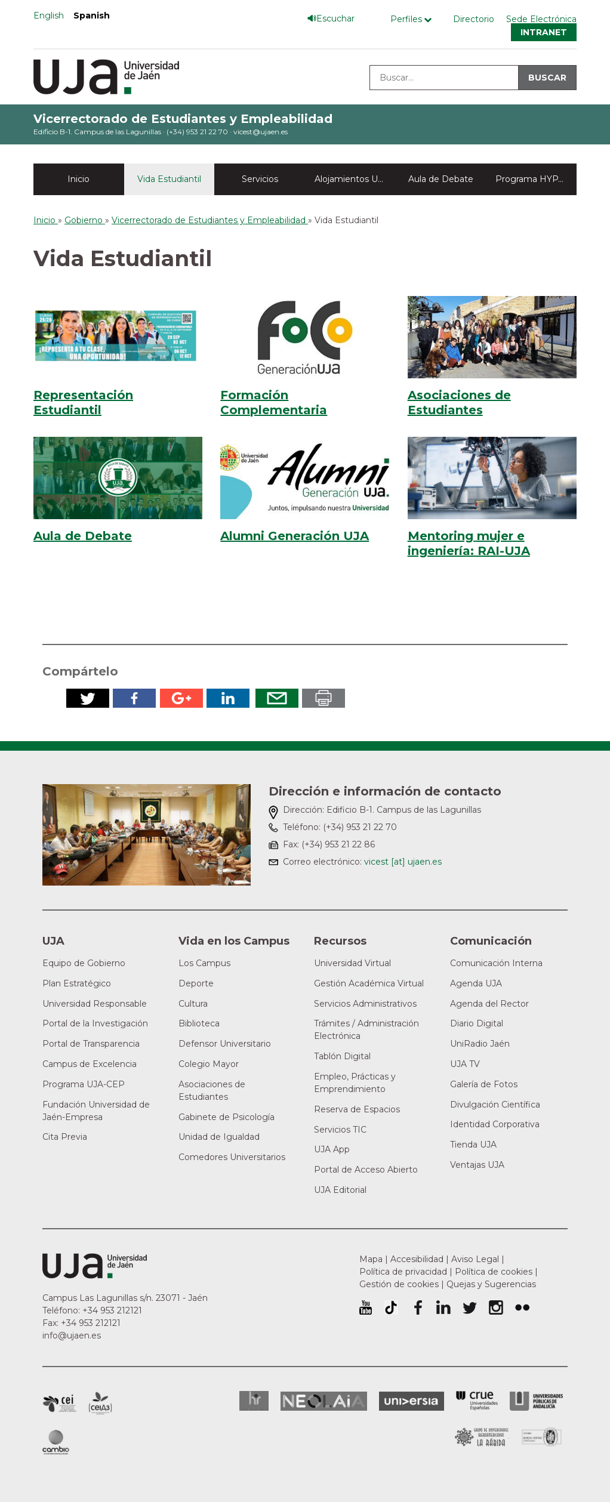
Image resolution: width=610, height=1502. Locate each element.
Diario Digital (476, 1023)
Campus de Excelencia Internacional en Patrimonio (59, 1403)
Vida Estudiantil (169, 179)
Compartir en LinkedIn (228, 698)
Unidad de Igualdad (219, 1136)
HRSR (254, 1401)
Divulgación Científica (495, 1104)
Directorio (473, 19)
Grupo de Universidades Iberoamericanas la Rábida (482, 1437)
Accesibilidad (416, 1259)
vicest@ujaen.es (260, 131)
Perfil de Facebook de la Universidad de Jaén (417, 1307)
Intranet (543, 32)
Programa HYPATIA (536, 179)
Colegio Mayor (208, 1064)
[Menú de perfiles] (414, 19)
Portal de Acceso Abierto (366, 1169)
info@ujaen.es (71, 1335)
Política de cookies (493, 1271)
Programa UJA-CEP (83, 1084)
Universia (411, 1401)
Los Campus (204, 963)
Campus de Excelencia (89, 1064)
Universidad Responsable (94, 1003)
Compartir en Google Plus (181, 698)
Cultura (193, 1003)
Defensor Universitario (224, 1043)
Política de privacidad (403, 1271)
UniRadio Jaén (480, 1043)
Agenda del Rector (489, 1003)
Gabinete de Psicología (226, 1117)
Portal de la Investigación (95, 1023)
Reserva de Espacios (357, 1109)
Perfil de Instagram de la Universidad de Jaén (496, 1307)
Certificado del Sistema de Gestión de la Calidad (542, 1435)
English (48, 15)
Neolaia (324, 1401)
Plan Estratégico (76, 983)
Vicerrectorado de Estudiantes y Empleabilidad (182, 119)
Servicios (260, 179)
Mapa (371, 1259)
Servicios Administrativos (365, 1003)
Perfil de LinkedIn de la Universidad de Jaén (443, 1307)
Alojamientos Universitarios (355, 179)
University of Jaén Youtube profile (365, 1307)
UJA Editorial (340, 1190)
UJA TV (465, 1064)
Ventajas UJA (477, 1164)
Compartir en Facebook (134, 698)
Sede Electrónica (541, 19)
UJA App (332, 1149)
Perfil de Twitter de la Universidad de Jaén (470, 1307)
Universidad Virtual (352, 963)
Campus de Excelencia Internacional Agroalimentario (100, 1403)
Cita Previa (64, 1136)
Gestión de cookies (399, 1284)
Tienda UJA (473, 1144)
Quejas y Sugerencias (491, 1284)
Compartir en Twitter (87, 698)
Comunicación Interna (496, 963)
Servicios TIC (340, 1129)
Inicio (78, 179)
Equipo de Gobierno (83, 963)
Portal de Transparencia (91, 1043)
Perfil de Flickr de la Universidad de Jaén (522, 1307)
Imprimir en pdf (323, 698)
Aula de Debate (440, 179)
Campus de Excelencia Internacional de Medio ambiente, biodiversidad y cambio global (55, 1442)
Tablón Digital (342, 1056)
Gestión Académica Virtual (369, 983)
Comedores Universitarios (231, 1157)
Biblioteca (199, 1023)
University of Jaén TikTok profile (391, 1307)
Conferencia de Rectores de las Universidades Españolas (477, 1401)
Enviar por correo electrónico (276, 698)
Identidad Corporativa (495, 1124)
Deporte (196, 983)
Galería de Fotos (483, 1084)
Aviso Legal (475, 1259)
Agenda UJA (476, 983)
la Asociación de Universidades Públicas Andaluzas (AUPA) (536, 1401)
